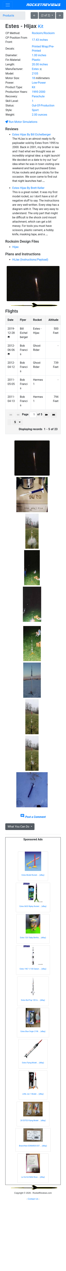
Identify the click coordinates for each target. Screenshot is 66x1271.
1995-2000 (38, 91)
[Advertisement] (33, 1230)
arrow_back (34, 15)
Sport (35, 110)
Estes (35, 69)
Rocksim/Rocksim (43, 33)
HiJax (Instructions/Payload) (30, 259)
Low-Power (39, 82)
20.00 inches (40, 64)
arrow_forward (59, 15)
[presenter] (17, 422)
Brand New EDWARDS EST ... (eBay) (33, 1146)
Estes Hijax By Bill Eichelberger (31, 134)
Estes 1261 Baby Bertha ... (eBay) (33, 938)
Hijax (15, 247)
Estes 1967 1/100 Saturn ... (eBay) (33, 969)
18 (33, 78)
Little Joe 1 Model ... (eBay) (33, 1094)
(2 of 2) (46, 15)
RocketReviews (43, 5)
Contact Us (33, 1266)
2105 (35, 73)
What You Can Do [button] (19, 826)
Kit (40, 26)
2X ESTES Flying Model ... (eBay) (33, 1120)
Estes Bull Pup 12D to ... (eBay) (33, 1000)
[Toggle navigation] (8, 4)
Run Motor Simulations (21, 122)
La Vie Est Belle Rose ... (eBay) (33, 1177)
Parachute (38, 96)
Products (8, 15)
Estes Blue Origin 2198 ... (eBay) (33, 1031)
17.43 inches (40, 39)
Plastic (36, 59)
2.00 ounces (39, 114)
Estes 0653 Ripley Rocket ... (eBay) (33, 906)
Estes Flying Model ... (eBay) (33, 1063)
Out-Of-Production (43, 105)
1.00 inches (39, 55)
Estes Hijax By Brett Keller (28, 188)
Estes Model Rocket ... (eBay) (33, 875)
